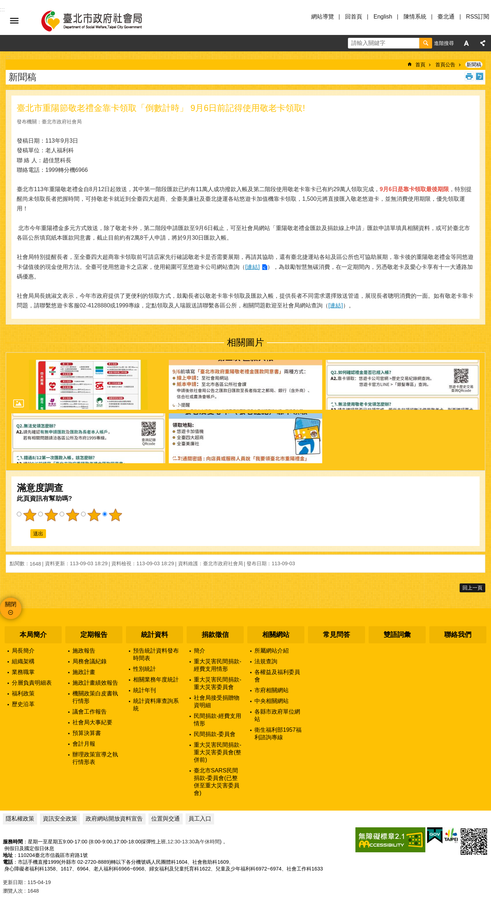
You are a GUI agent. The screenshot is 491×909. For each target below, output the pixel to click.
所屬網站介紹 (271, 651)
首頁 (420, 64)
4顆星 (94, 515)
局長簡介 (23, 651)
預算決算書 (86, 733)
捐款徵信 (215, 634)
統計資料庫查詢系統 (156, 704)
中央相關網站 (271, 701)
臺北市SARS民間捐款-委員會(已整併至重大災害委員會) (216, 781)
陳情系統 (415, 17)
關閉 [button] (10, 604)
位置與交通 (165, 819)
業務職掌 (23, 672)
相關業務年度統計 (156, 679)
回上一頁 (472, 588)
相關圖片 (245, 342)
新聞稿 (473, 64)
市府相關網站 (271, 690)
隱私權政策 (20, 819)
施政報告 (83, 651)
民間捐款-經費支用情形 (217, 719)
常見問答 (336, 634)
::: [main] (8, 57)
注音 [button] (479, 76)
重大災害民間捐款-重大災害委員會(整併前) (217, 752)
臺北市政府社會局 (100, 20)
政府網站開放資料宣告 (114, 819)
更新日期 (13, 882)
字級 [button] (466, 43)
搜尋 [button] (425, 43)
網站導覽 (322, 17)
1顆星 (29, 515)
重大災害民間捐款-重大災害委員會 (217, 683)
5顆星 (115, 515)
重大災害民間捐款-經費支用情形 (217, 665)
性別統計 (144, 669)
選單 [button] (14, 20)
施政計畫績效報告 (95, 683)
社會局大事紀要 (92, 722)
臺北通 (446, 17)
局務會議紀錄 (89, 661)
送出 (23, 534)
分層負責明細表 (32, 683)
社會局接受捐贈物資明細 (216, 701)
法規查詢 (265, 661)
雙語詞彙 (397, 634)
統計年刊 (144, 690)
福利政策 (23, 693)
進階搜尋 (444, 43)
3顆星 (72, 515)
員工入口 (199, 819)
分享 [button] (483, 43)
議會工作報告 (89, 712)
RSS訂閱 (477, 17)
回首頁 (353, 17)
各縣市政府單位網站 (277, 715)
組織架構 (23, 661)
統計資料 (154, 634)
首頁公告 (445, 64)
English (383, 17)
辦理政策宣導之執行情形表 (95, 758)
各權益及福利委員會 (277, 676)
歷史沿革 (23, 704)
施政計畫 (83, 672)
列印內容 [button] (469, 76)
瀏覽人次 (13, 891)
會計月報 (83, 744)
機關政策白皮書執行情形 (95, 697)
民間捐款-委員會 (215, 734)
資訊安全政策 (60, 819)
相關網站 (275, 634)
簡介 (199, 651)
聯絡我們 (457, 634)
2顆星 (51, 515)
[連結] (252, 267)
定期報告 (93, 634)
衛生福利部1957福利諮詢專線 (278, 733)
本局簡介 (33, 634)
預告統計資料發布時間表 (156, 654)
